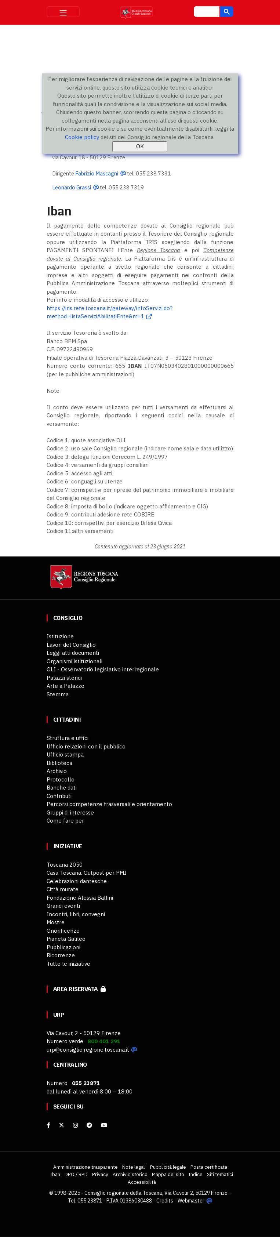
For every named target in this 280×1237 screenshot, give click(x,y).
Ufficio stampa (65, 754)
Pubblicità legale (168, 1167)
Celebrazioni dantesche (77, 881)
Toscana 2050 (65, 864)
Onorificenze (63, 930)
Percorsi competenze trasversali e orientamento (109, 804)
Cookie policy (82, 137)
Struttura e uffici (67, 737)
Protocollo (60, 779)
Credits (164, 1200)
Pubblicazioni (63, 947)
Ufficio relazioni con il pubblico (86, 746)
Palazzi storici (64, 677)
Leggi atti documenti (73, 652)
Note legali (134, 1167)
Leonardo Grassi (71, 187)
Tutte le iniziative (68, 963)
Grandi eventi (63, 905)
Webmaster (191, 1200)
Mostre (56, 922)
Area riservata (79, 989)
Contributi (59, 795)
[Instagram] (75, 1125)
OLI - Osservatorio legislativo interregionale (103, 669)
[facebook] (48, 1125)
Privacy (100, 1174)
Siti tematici (220, 1174)
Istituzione (60, 636)
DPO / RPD (76, 1174)
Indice (196, 1174)
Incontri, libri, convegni (76, 914)
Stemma (58, 694)
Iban (55, 1174)
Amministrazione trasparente (85, 1167)
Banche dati (62, 787)
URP (58, 1015)
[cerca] (206, 12)
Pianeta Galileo (66, 938)
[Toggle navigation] (63, 11)
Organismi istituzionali (74, 661)
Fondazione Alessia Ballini (80, 897)
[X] (61, 1125)
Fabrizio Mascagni (96, 173)
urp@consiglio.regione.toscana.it (88, 1049)
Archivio (57, 771)
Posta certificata (208, 1167)
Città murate (63, 889)
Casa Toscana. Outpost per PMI (86, 872)
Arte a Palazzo (65, 685)
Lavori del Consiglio (71, 644)
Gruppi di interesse (70, 812)
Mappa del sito (168, 1174)
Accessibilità (142, 1182)
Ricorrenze (61, 955)
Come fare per (65, 820)
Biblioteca (59, 762)
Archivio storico (130, 1174)
